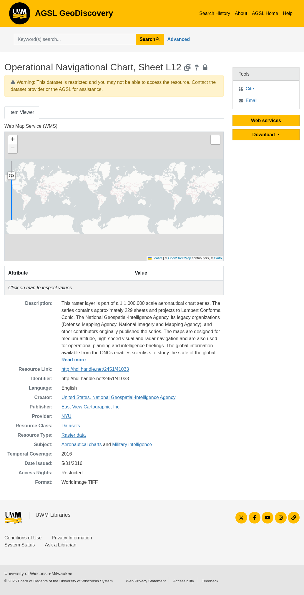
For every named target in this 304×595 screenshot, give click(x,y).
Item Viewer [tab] (21, 112)
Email (252, 100)
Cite (250, 88)
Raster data (74, 435)
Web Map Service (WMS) (30, 126)
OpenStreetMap (179, 258)
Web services (266, 120)
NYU (67, 416)
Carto (218, 258)
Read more (74, 359)
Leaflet (155, 258)
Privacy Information (72, 537)
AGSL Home (265, 13)
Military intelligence (132, 444)
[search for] (75, 39)
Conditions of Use (22, 537)
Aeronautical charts (82, 444)
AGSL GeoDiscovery (20, 15)
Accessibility (183, 581)
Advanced (178, 39)
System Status (19, 544)
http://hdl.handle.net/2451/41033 (95, 369)
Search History (214, 13)
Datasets (71, 425)
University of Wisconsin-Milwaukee (38, 573)
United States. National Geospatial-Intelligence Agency (119, 397)
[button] (12, 139)
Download (264, 134)
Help (288, 13)
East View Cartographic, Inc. (91, 406)
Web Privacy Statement (146, 581)
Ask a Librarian (61, 544)
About (241, 13)
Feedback (210, 581)
